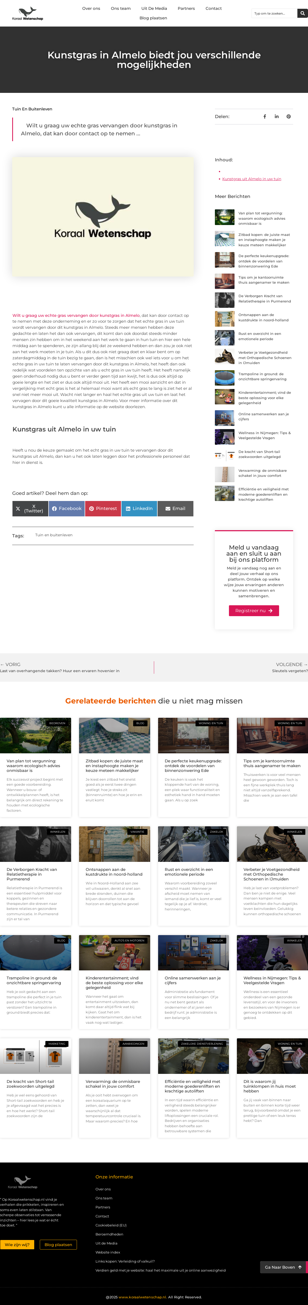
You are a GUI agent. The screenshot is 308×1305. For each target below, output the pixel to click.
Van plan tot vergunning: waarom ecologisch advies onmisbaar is (261, 218)
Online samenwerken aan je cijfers (193, 980)
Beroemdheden (109, 1234)
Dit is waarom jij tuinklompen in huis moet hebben (270, 1086)
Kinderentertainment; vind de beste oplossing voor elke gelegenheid (264, 397)
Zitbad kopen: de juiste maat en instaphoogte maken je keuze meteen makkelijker (264, 239)
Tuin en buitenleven (32, 108)
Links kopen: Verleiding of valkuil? (125, 1261)
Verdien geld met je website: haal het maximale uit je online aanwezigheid (161, 1270)
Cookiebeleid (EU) (111, 1225)
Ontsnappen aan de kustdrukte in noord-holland (114, 872)
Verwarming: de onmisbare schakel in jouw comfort (113, 1084)
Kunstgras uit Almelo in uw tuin (251, 178)
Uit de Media (107, 1243)
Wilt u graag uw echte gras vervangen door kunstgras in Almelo (76, 315)
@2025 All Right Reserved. (154, 1297)
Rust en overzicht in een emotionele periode (189, 872)
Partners (186, 8)
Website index (108, 1252)
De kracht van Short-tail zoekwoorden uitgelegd (30, 1084)
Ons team (121, 8)
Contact (214, 8)
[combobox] (274, 13)
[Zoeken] (302, 13)
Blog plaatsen (153, 17)
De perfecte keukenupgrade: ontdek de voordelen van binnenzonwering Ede (263, 261)
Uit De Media (154, 8)
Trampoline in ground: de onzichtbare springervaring (34, 980)
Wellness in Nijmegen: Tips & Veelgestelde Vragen (272, 980)
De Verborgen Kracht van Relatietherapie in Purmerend (32, 874)
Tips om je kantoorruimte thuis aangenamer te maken (272, 763)
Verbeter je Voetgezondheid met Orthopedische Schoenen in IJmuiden (265, 357)
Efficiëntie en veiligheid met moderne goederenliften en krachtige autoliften (263, 494)
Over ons (91, 8)
